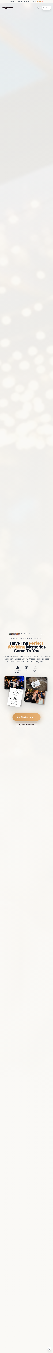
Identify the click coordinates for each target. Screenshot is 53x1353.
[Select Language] (49, 1348)
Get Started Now (26, 717)
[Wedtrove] (7, 8)
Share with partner (26, 725)
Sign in (39, 8)
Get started (46, 8)
